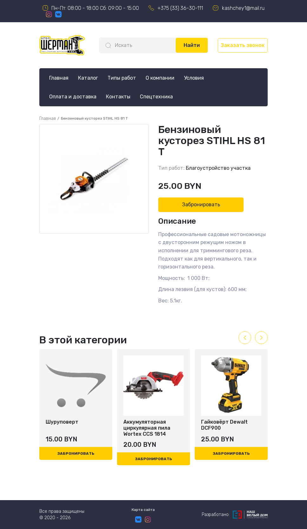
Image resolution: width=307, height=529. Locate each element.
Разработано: (235, 515)
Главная (59, 78)
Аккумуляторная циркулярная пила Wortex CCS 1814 (146, 428)
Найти (192, 45)
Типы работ (122, 78)
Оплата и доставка (72, 97)
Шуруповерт (62, 422)
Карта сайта (143, 509)
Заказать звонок (243, 45)
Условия (194, 78)
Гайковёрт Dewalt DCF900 (224, 425)
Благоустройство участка (218, 168)
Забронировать (201, 205)
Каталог (88, 78)
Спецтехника (156, 97)
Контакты (118, 97)
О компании (160, 78)
